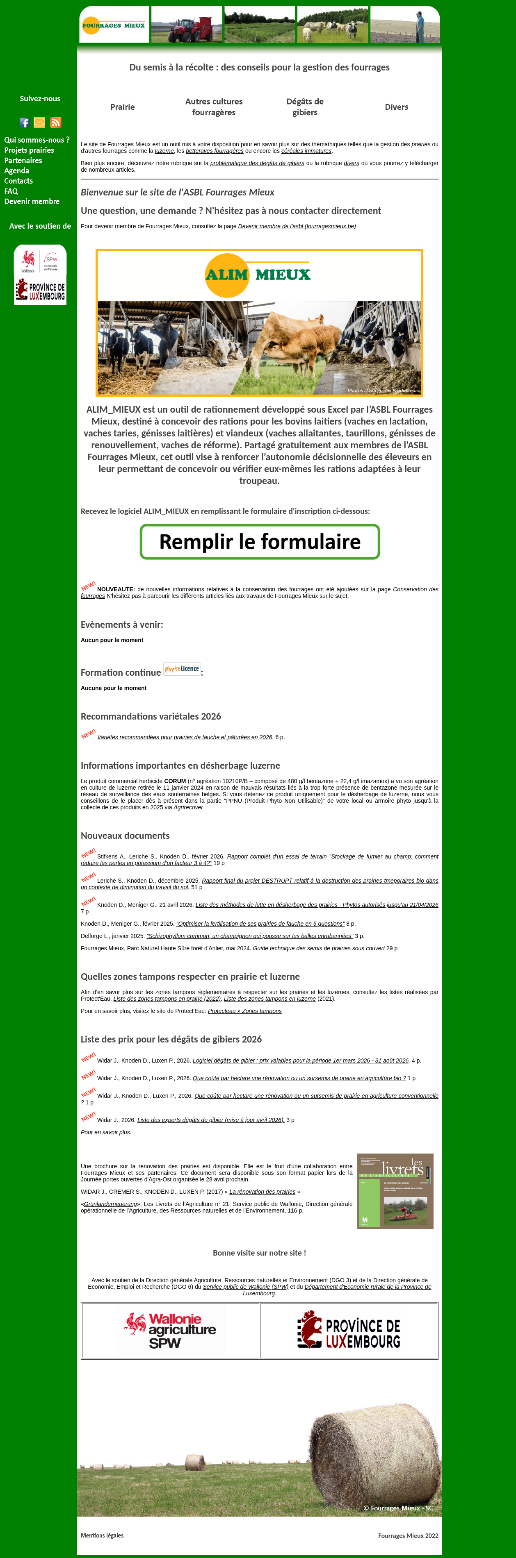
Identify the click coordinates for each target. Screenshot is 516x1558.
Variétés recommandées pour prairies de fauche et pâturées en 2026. (185, 737)
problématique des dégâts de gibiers (257, 163)
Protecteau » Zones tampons (245, 1011)
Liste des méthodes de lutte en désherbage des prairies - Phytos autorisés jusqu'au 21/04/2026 (317, 905)
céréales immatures (306, 151)
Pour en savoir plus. (106, 1132)
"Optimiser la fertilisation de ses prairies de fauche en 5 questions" (260, 923)
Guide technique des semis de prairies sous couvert (319, 948)
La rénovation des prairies (262, 1191)
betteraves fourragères (215, 151)
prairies (421, 144)
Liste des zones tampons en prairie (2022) (167, 998)
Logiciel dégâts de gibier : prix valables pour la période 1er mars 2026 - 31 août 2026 (301, 1060)
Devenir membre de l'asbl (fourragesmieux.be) (297, 226)
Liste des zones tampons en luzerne (270, 998)
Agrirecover (188, 807)
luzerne (164, 151)
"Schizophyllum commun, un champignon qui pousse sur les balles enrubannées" (249, 936)
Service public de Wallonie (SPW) (245, 1286)
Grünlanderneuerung (110, 1204)
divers (351, 163)
